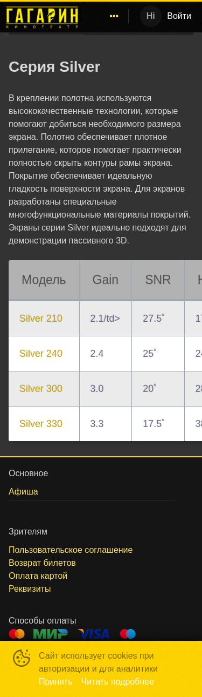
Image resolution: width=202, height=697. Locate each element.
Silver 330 (40, 423)
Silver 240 (40, 353)
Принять (56, 681)
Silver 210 (40, 318)
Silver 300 (40, 388)
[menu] (108, 16)
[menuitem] (114, 16)
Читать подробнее (118, 681)
